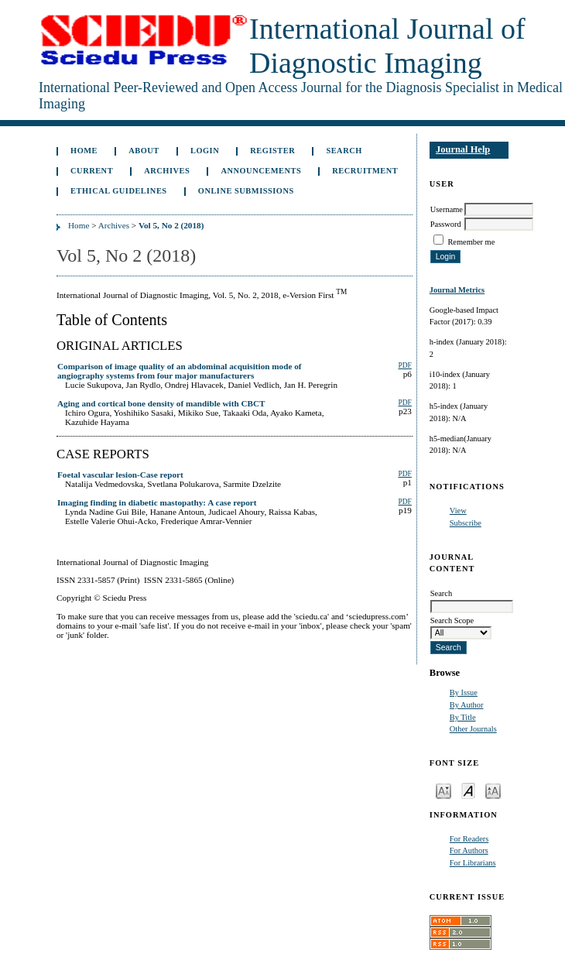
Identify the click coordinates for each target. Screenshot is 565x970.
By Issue (464, 692)
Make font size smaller (443, 790)
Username (446, 209)
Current (91, 170)
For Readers (469, 839)
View (458, 510)
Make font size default (468, 790)
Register (272, 150)
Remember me (471, 242)
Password (445, 224)
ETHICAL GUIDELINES (118, 191)
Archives (167, 170)
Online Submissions (246, 191)
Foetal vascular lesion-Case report (120, 474)
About (143, 150)
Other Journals (473, 729)
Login (204, 150)
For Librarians (473, 863)
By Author (467, 705)
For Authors (469, 850)
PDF (404, 365)
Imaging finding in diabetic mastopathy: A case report (156, 502)
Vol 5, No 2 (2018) (171, 225)
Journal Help (463, 149)
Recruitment (365, 170)
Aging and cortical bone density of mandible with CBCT (161, 403)
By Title (463, 717)
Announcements (261, 170)
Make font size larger (493, 790)
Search (343, 150)
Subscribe (465, 523)
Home (84, 150)
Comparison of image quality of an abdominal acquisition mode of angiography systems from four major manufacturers (179, 371)
